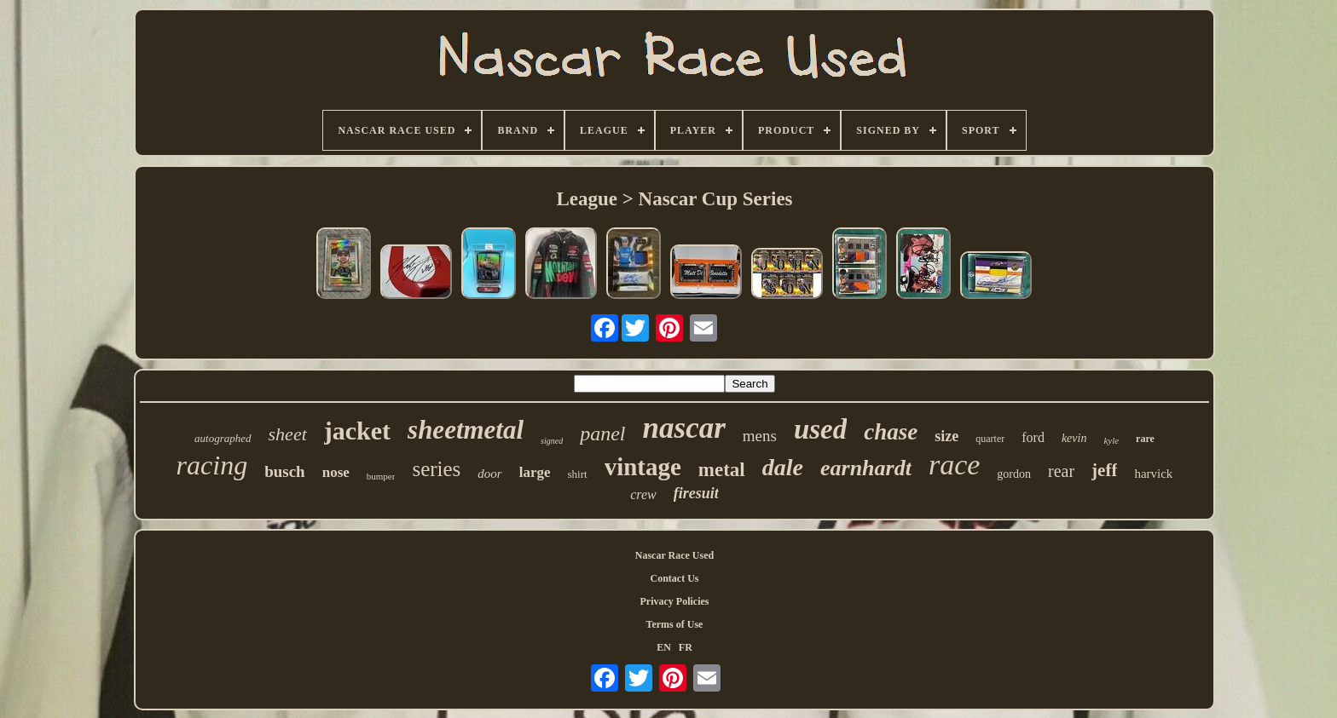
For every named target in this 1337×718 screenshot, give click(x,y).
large (535, 472)
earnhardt (866, 468)
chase (890, 432)
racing (212, 465)
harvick (1153, 473)
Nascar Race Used (674, 555)
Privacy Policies (674, 601)
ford (1033, 437)
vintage (643, 466)
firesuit (696, 493)
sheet (288, 434)
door (489, 473)
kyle (1111, 440)
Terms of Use (674, 624)
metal (721, 469)
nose (336, 472)
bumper (381, 476)
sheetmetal (466, 430)
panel (602, 433)
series (436, 468)
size (946, 436)
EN (664, 647)
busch (284, 471)
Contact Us (674, 578)
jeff (1104, 470)
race (954, 464)
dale (782, 467)
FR (685, 647)
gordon (1014, 474)
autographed (222, 438)
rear (1061, 471)
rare (1145, 439)
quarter (989, 439)
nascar (684, 428)
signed (552, 440)
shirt (577, 474)
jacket (357, 430)
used (820, 429)
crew (643, 494)
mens (760, 436)
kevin (1074, 438)
